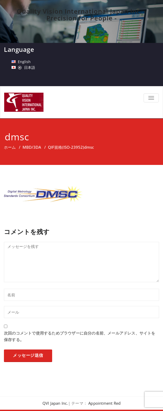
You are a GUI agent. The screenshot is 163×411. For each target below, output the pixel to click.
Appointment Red (104, 403)
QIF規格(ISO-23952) (66, 147)
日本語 (29, 67)
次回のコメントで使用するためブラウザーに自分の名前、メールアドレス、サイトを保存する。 (79, 336)
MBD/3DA (32, 147)
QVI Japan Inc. (55, 403)
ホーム (10, 147)
